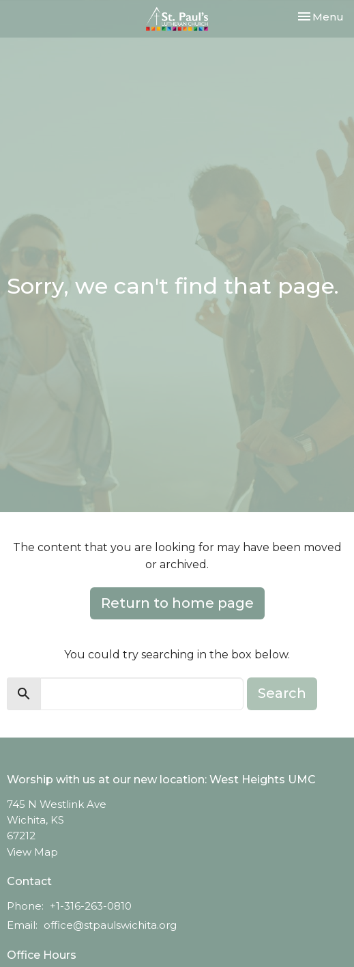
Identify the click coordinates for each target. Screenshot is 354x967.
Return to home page (177, 603)
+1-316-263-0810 (91, 905)
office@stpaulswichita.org (110, 925)
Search (282, 693)
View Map (32, 851)
